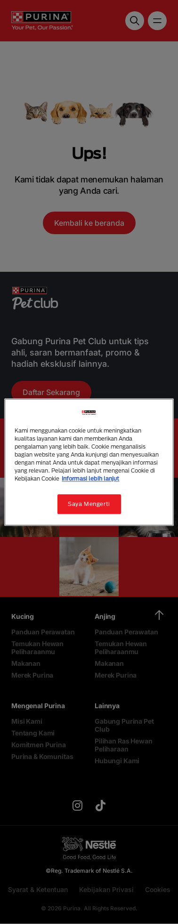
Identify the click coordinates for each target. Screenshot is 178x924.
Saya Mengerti (89, 504)
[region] (88, 462)
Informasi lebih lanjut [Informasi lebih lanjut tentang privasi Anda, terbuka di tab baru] (90, 478)
